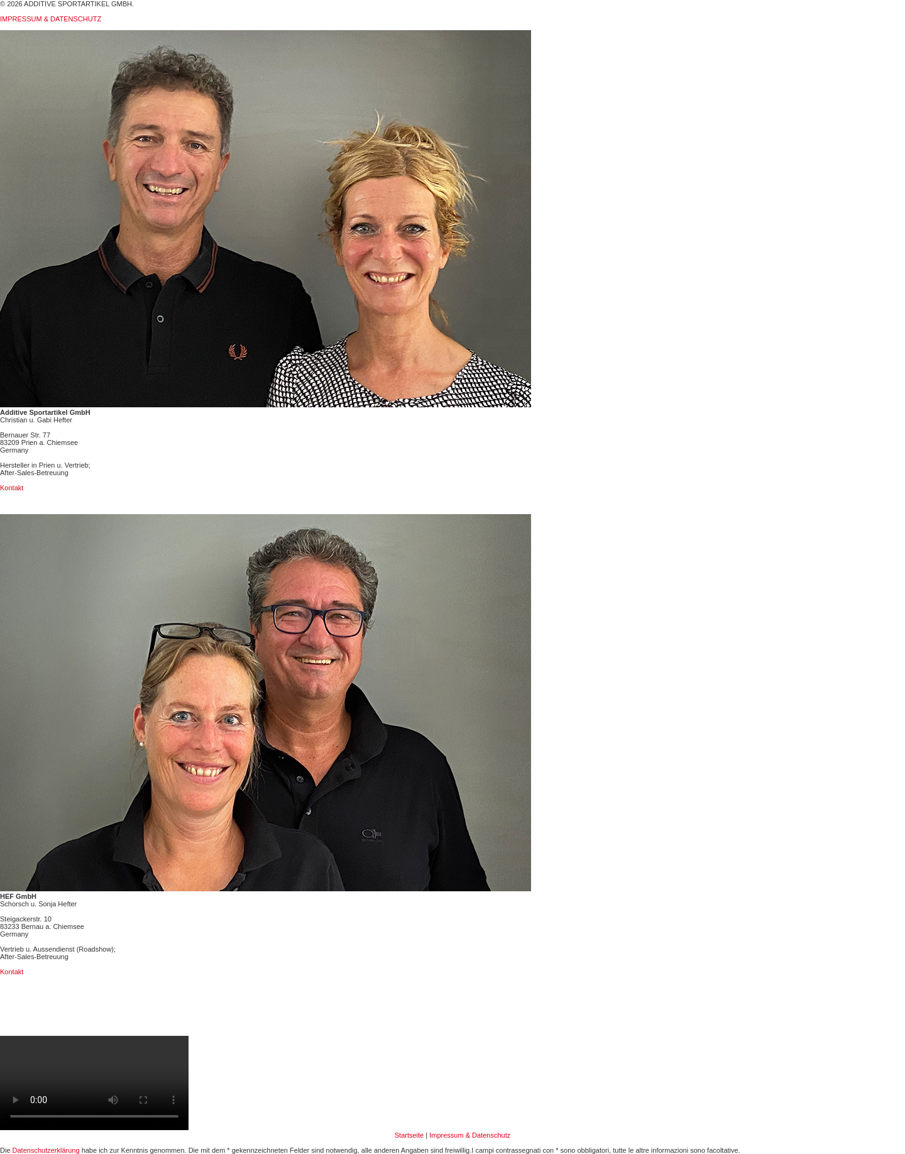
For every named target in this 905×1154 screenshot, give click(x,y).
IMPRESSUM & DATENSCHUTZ (50, 19)
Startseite (409, 1135)
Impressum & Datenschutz (469, 1135)
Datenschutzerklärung (46, 1150)
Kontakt (11, 488)
